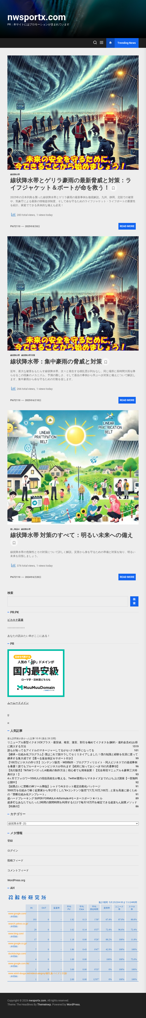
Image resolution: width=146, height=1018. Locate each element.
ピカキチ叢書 (15, 619)
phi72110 (15, 226)
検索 (10, 593)
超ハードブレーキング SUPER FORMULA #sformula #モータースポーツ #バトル (54, 798)
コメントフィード (18, 870)
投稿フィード (15, 860)
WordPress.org (16, 880)
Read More (127, 226)
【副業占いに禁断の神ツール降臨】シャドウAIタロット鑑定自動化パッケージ (53, 786)
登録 (10, 840)
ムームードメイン (18, 702)
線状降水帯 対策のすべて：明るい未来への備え (71, 535)
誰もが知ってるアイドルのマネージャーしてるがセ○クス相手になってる (50, 750)
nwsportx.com (36, 17)
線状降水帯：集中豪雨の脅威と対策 (56, 361)
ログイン (12, 850)
